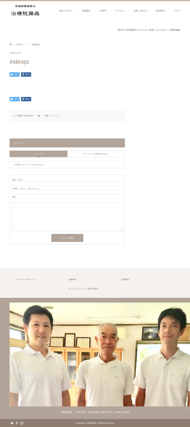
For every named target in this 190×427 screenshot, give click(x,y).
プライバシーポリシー (25, 279)
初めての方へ (66, 10)
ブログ (177, 10)
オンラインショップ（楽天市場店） (84, 289)
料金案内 (160, 10)
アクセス (119, 10)
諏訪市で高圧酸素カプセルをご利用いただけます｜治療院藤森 (149, 30)
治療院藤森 (91, 423)
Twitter (12, 423)
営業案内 (86, 10)
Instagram (22, 423)
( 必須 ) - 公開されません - (26, 188)
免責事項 (72, 279)
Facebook (17, 423)
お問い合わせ (140, 10)
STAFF (102, 10)
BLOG (19, 44)
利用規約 (125, 279)
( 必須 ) (17, 180)
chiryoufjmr (28, 115)
